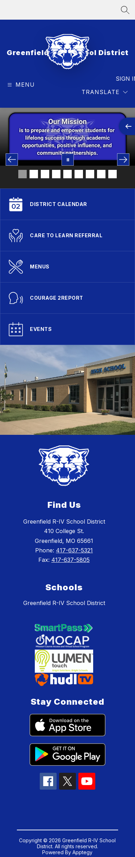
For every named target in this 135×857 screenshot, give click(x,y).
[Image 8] (101, 174)
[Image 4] (56, 174)
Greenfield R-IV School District (64, 602)
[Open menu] (20, 84)
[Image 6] (79, 174)
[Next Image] (123, 159)
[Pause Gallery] (68, 159)
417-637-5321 (74, 550)
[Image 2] (34, 174)
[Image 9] (112, 174)
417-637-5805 (70, 559)
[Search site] (125, 10)
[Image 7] (90, 174)
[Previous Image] (12, 159)
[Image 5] (67, 174)
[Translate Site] (104, 92)
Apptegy (82, 852)
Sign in (122, 78)
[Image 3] (45, 174)
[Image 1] (22, 174)
